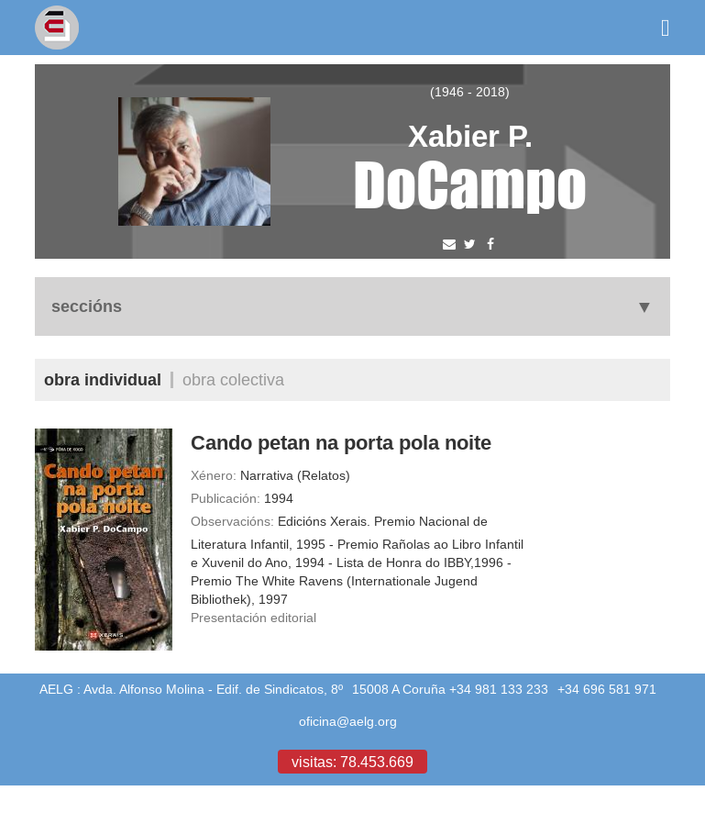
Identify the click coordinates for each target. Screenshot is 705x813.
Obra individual (102, 379)
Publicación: (225, 498)
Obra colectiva (233, 379)
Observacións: (232, 521)
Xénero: (214, 475)
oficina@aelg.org (348, 721)
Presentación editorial (253, 617)
